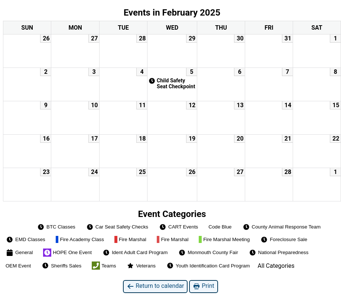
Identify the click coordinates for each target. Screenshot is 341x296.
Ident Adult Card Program (135, 253)
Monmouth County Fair (208, 253)
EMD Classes (25, 240)
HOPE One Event (67, 253)
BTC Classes (56, 227)
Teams (104, 266)
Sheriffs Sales (61, 266)
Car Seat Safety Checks (117, 227)
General (19, 252)
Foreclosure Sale (283, 240)
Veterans (141, 265)
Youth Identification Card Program (208, 266)
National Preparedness (279, 253)
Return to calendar (155, 286)
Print (203, 286)
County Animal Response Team (281, 227)
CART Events (178, 227)
